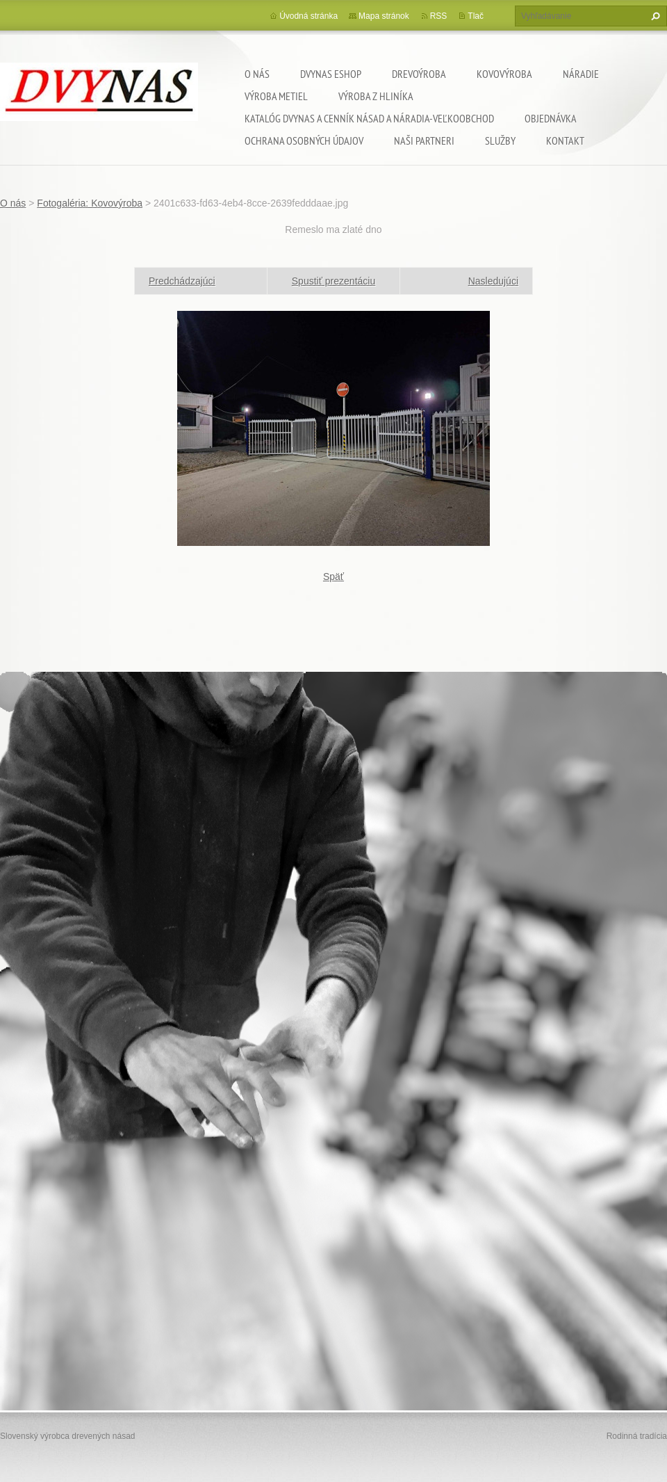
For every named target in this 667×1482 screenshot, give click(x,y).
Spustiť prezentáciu (333, 281)
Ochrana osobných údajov (304, 140)
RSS (438, 16)
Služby (500, 140)
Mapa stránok (384, 16)
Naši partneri (424, 140)
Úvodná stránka (308, 16)
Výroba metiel (276, 96)
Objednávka (551, 118)
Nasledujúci (493, 281)
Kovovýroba (504, 74)
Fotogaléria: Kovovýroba (89, 203)
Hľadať (653, 16)
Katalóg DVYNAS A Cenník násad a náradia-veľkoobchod (369, 118)
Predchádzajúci (182, 281)
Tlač (476, 16)
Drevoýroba (419, 74)
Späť (333, 576)
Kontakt (565, 140)
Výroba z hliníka (375, 96)
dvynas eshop (330, 74)
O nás (257, 74)
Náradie (581, 74)
